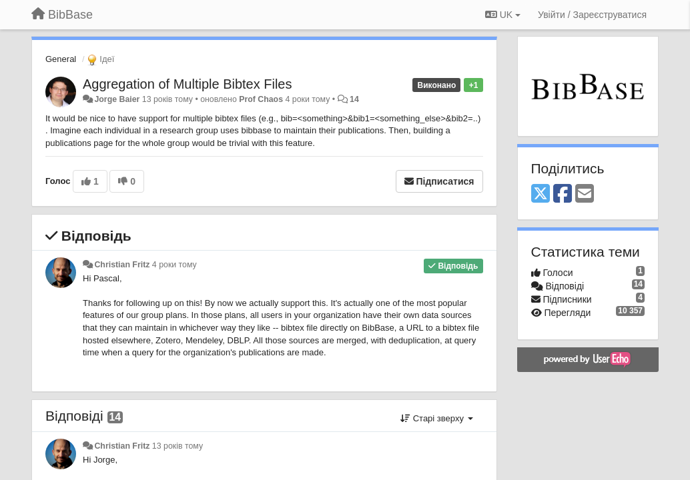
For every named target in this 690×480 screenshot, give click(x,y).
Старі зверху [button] (436, 418)
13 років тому (177, 446)
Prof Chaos (261, 99)
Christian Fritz (121, 264)
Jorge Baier (116, 99)
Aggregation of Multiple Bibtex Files (187, 84)
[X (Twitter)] (540, 194)
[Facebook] (562, 194)
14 (354, 99)
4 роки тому (174, 264)
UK (503, 14)
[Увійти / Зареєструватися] (592, 14)
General (60, 59)
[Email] (584, 194)
